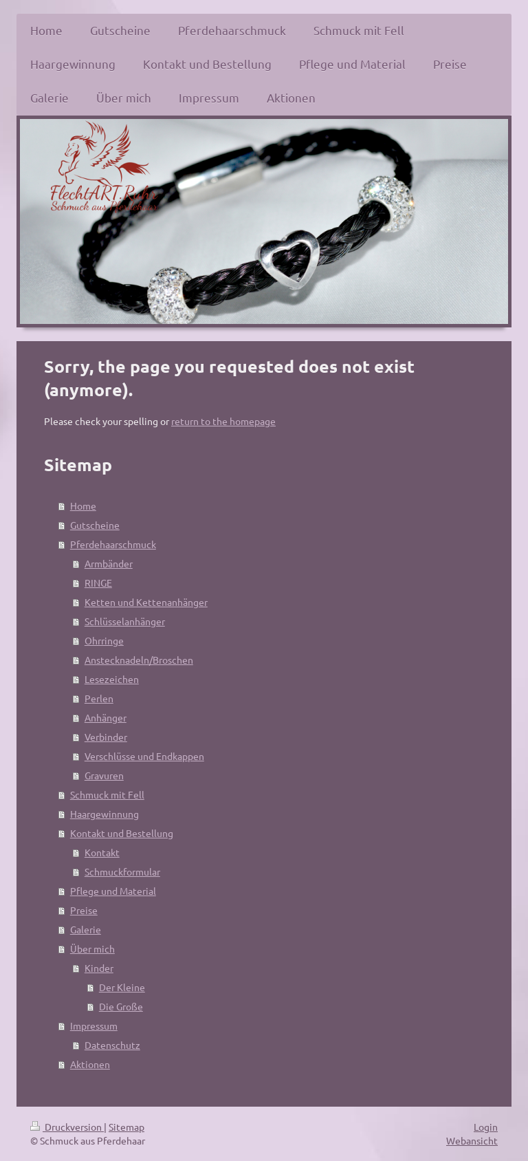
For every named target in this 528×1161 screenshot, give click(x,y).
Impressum (94, 1025)
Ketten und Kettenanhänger (146, 602)
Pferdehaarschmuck (113, 544)
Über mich (92, 948)
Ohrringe (104, 640)
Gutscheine (95, 525)
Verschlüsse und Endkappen (144, 756)
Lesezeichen (112, 679)
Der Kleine (122, 987)
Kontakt (102, 852)
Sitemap (126, 1126)
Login (486, 1126)
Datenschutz (112, 1045)
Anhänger (105, 717)
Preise (84, 910)
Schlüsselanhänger (125, 621)
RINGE (98, 582)
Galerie (85, 929)
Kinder (99, 968)
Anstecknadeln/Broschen (139, 659)
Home (83, 505)
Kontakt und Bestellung (121, 833)
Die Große (121, 1006)
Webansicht (472, 1140)
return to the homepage (223, 421)
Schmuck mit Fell (107, 794)
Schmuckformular (122, 871)
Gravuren (104, 775)
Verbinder (106, 736)
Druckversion (67, 1126)
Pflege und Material (113, 891)
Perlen (99, 698)
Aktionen (90, 1064)
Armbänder (109, 563)
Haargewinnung (104, 813)
